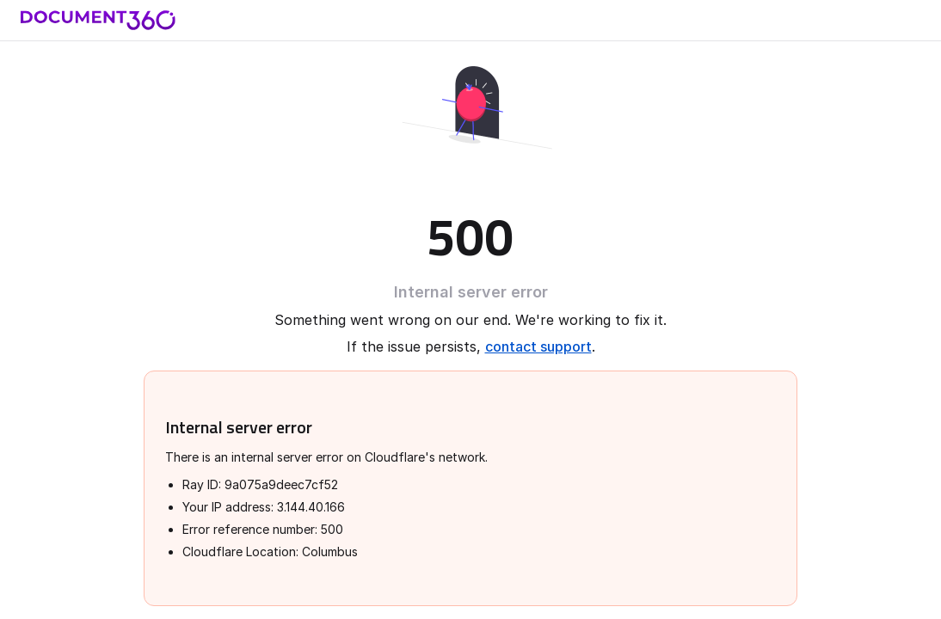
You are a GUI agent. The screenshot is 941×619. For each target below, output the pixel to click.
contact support (538, 346)
